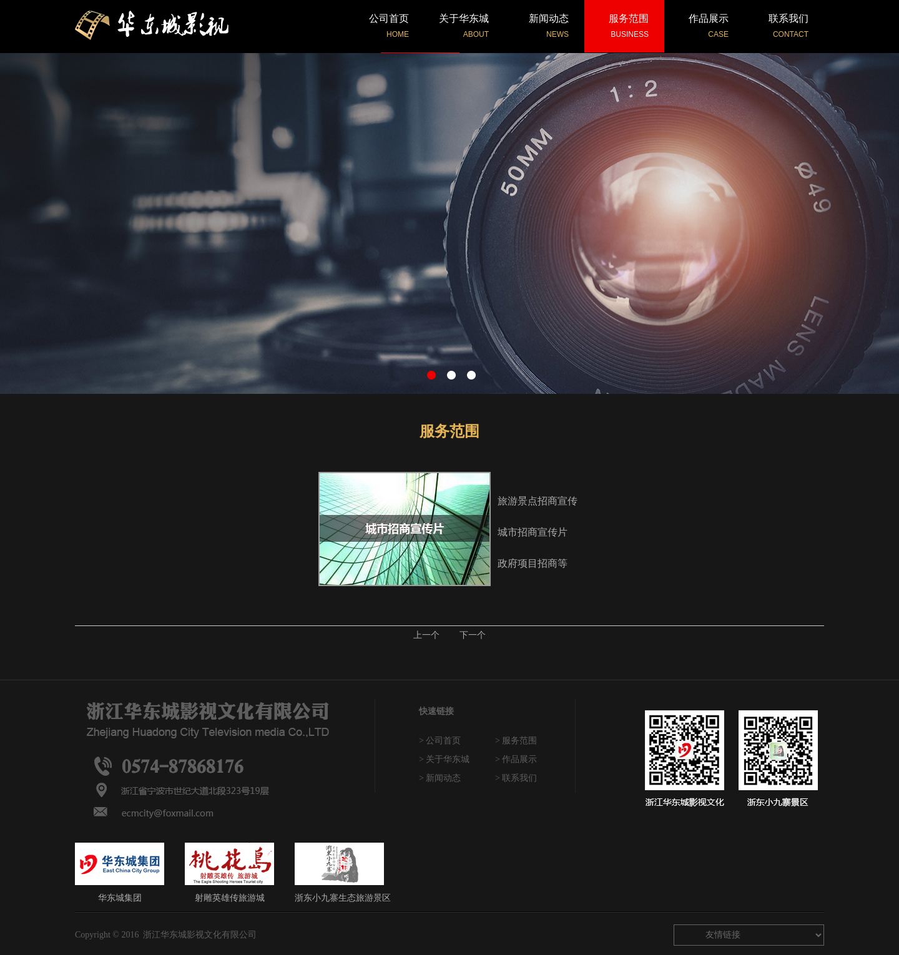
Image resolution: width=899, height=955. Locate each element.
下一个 (472, 635)
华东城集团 (119, 873)
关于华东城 (464, 26)
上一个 (426, 635)
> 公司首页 (440, 740)
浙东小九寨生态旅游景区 (343, 873)
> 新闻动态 (440, 778)
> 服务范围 (516, 740)
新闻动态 (549, 26)
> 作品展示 (516, 759)
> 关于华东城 (444, 759)
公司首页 (389, 26)
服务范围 (629, 26)
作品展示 (709, 26)
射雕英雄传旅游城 (229, 873)
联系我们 (788, 26)
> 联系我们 (516, 778)
